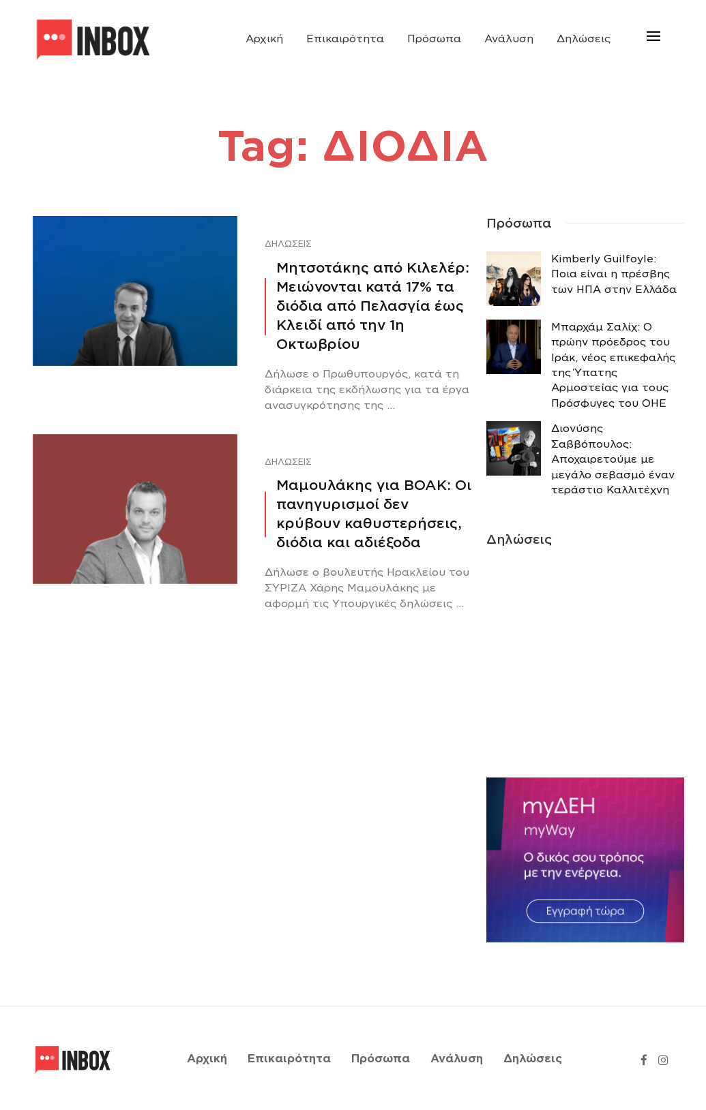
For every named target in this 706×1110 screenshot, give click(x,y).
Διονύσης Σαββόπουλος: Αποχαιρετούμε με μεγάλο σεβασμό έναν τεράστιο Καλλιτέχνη (613, 459)
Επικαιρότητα (345, 39)
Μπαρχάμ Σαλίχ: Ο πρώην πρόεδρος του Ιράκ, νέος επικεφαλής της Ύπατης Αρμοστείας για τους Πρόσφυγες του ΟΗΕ (613, 365)
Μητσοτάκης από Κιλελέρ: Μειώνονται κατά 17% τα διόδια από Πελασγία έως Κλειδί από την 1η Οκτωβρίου (372, 306)
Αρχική (264, 39)
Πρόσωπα (434, 39)
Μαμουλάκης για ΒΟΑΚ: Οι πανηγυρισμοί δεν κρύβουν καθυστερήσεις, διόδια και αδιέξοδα (373, 514)
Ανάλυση (508, 39)
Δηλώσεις (584, 39)
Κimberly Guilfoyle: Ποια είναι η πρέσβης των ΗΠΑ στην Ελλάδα (614, 274)
